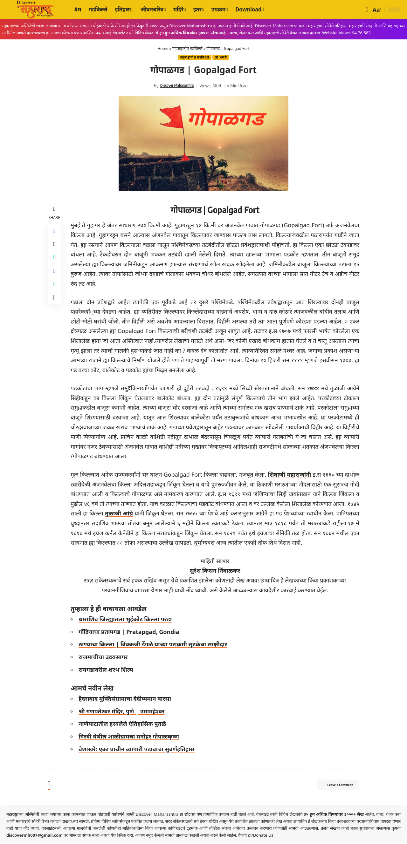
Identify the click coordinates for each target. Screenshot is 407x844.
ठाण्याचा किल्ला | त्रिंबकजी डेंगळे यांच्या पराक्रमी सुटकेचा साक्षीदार (154, 645)
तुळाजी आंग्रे (136, 514)
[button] (366, 9)
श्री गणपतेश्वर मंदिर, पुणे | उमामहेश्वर (123, 712)
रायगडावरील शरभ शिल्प (107, 670)
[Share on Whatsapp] (55, 262)
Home (162, 48)
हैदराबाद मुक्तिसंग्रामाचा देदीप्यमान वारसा (126, 699)
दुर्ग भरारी (222, 57)
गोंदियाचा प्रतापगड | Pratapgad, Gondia (130, 632)
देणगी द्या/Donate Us (255, 836)
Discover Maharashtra (176, 86)
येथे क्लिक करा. (123, 836)
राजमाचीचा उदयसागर (104, 657)
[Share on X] (55, 247)
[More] (55, 308)
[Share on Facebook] (55, 232)
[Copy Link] (55, 293)
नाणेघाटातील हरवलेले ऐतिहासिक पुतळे (124, 724)
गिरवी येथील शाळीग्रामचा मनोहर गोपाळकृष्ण (130, 737)
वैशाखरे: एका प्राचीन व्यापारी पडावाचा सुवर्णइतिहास (138, 749)
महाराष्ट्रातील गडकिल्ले (187, 48)
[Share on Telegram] (55, 278)
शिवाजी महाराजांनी (290, 475)
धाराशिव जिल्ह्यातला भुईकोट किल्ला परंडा (127, 620)
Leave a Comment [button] (331, 786)
